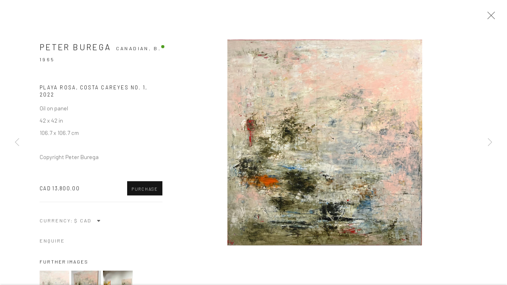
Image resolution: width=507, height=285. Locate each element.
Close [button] (489, 18)
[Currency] (87, 221)
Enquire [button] (52, 242)
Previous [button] (17, 142)
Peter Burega (75, 48)
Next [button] (490, 142)
